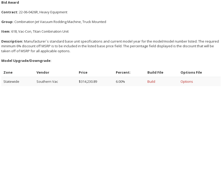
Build (151, 81)
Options (187, 81)
